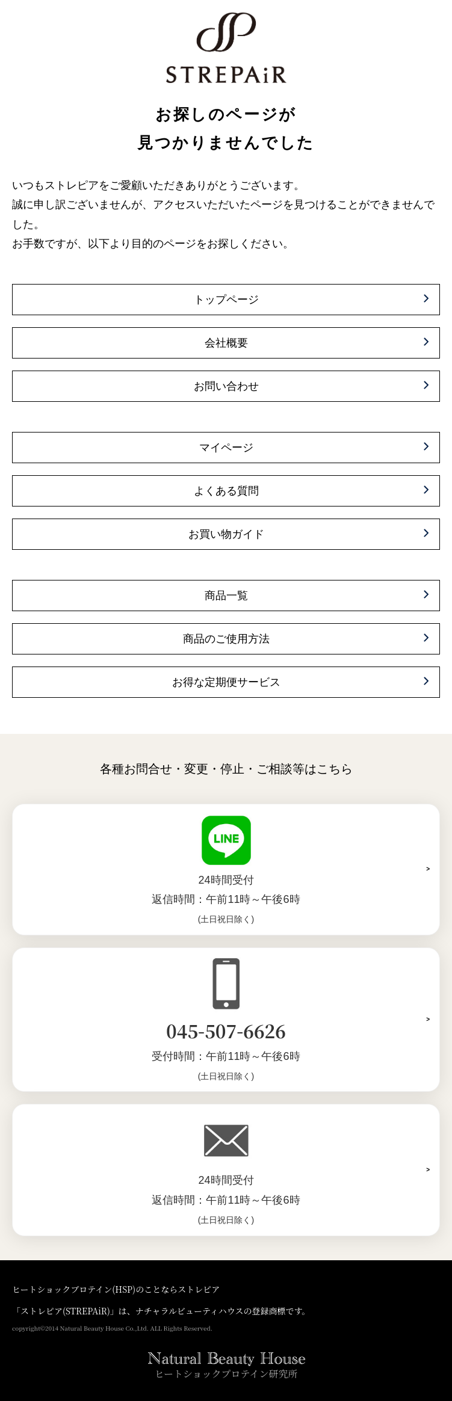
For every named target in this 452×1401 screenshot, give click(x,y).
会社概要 (226, 343)
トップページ (226, 300)
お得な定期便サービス (226, 682)
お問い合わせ (226, 386)
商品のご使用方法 (226, 639)
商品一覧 (226, 596)
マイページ (226, 448)
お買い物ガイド (226, 534)
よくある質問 (226, 491)
